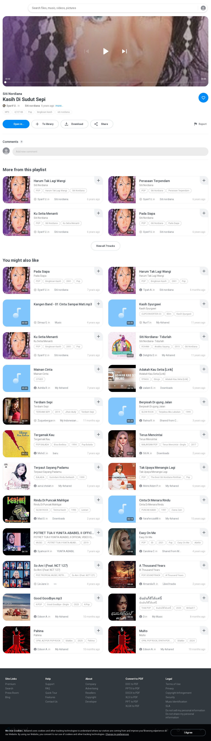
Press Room (12, 692)
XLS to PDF (132, 697)
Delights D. (147, 355)
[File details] (16, 189)
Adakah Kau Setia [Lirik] (176, 379)
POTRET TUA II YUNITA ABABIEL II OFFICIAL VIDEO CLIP (64, 542)
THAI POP (146, 608)
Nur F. (144, 322)
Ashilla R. (41, 387)
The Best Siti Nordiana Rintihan (166, 477)
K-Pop (39, 604)
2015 (177, 346)
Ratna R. (145, 420)
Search (9, 688)
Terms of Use (173, 684)
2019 (57, 412)
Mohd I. (40, 453)
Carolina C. (147, 551)
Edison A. (41, 616)
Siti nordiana (30, 105)
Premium (10, 684)
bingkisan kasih (44, 112)
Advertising (91, 688)
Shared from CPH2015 (167, 420)
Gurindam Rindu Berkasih (61, 477)
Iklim (169, 314)
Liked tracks (167, 584)
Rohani (145, 346)
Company (90, 684)
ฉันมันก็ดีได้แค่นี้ (163, 608)
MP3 (7, 112)
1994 (74, 444)
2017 (193, 444)
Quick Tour (51, 692)
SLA (168, 706)
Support (49, 684)
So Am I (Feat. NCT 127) (83, 575)
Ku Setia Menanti (71, 223)
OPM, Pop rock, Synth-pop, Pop (158, 640)
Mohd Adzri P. (148, 486)
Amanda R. (147, 584)
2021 (161, 542)
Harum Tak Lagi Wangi (56, 190)
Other (39, 379)
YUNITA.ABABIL (63, 551)
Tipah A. (145, 289)
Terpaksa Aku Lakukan (169, 412)
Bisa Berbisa (60, 444)
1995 (73, 510)
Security (170, 697)
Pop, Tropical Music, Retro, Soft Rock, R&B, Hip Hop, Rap (52, 575)
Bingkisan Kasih (53, 281)
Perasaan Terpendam (178, 190)
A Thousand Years (174, 575)
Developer (91, 701)
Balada (40, 477)
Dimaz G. (40, 322)
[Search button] (193, 8)
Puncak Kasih (149, 510)
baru (53, 453)
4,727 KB (18, 112)
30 (152, 542)
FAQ (47, 688)
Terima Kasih (59, 510)
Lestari (84, 510)
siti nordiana (63, 112)
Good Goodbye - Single (58, 604)
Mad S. (39, 518)
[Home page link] (14, 8)
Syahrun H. (42, 551)
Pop (30, 112)
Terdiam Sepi (43, 412)
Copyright (90, 697)
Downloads (164, 387)
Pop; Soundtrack (151, 575)
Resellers (90, 692)
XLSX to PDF (132, 706)
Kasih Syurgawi (184, 314)
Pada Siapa (173, 223)
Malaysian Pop (149, 444)
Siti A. (144, 453)
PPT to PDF (132, 701)
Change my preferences (117, 734)
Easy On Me (183, 542)
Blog (7, 697)
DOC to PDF (132, 684)
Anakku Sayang (162, 346)
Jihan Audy (70, 412)
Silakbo (69, 640)
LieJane (40, 584)
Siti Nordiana (78, 190)
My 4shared (160, 322)
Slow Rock (148, 412)
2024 (192, 640)
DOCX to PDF (133, 692)
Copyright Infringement (178, 692)
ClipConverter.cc (151, 314)
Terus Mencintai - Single (174, 444)
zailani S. (146, 387)
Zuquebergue (43, 420)
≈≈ (53, 584)
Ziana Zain (176, 510)
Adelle (197, 542)
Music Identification (176, 701)
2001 (68, 281)
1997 (163, 510)
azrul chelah (42, 486)
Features (50, 697)
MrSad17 (190, 608)
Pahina (91, 640)
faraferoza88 (148, 518)
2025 (76, 604)
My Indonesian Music (67, 420)
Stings (145, 379)
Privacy (170, 688)
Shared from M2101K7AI (169, 551)
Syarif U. (9, 105)
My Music (155, 616)
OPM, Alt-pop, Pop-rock (48, 640)
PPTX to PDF (133, 688)
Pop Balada (42, 444)
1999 (188, 412)
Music (56, 322)
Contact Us (51, 701)
